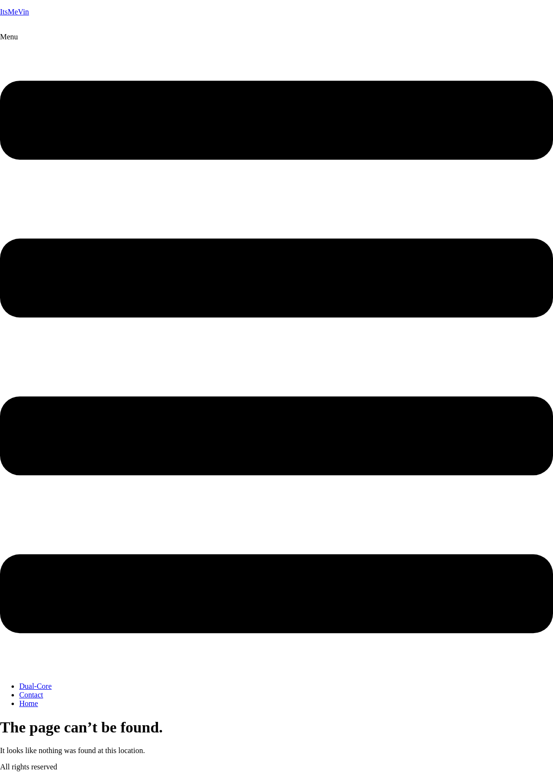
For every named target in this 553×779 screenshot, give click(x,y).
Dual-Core (35, 686)
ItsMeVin (14, 12)
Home (28, 703)
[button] (276, 353)
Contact (31, 695)
